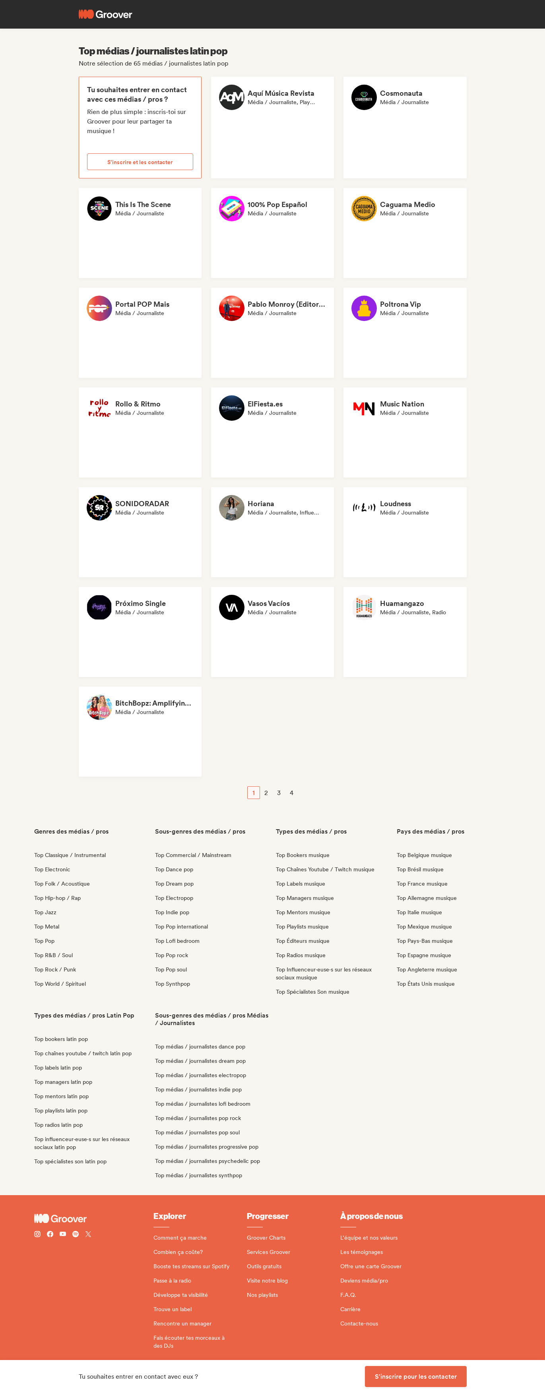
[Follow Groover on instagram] (37, 1235)
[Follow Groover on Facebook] (50, 1235)
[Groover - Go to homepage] (93, 1218)
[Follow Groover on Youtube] (63, 1235)
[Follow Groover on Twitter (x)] (88, 1235)
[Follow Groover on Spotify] (75, 1235)
